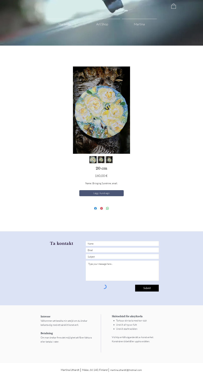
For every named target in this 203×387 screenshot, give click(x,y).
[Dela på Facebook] (95, 208)
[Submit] (147, 288)
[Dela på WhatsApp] (107, 208)
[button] (173, 6)
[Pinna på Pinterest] (101, 208)
